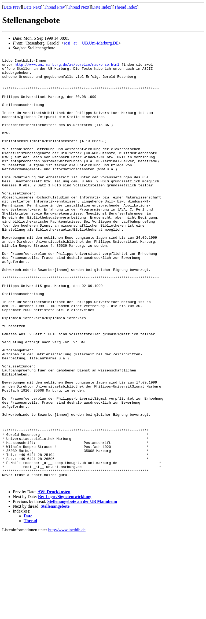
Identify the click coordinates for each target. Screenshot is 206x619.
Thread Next (78, 7)
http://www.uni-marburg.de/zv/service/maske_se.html (67, 66)
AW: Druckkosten (54, 576)
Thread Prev (54, 7)
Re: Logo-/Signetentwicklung (64, 581)
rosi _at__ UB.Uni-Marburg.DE (91, 43)
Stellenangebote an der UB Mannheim (82, 586)
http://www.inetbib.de (67, 614)
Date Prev (12, 7)
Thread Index (125, 7)
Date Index (101, 7)
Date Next (32, 7)
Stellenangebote (55, 590)
